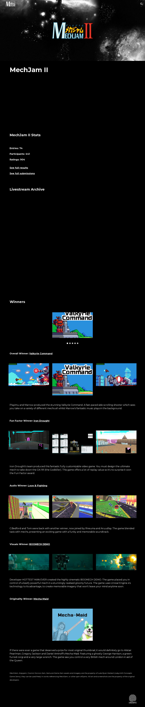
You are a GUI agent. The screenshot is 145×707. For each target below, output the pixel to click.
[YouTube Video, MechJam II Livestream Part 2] (105, 221)
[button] (141, 4)
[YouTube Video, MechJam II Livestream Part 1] (39, 221)
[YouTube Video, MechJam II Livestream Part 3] (39, 270)
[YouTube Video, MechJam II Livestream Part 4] (105, 270)
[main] (72, 69)
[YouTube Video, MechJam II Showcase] (72, 103)
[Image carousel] (72, 328)
